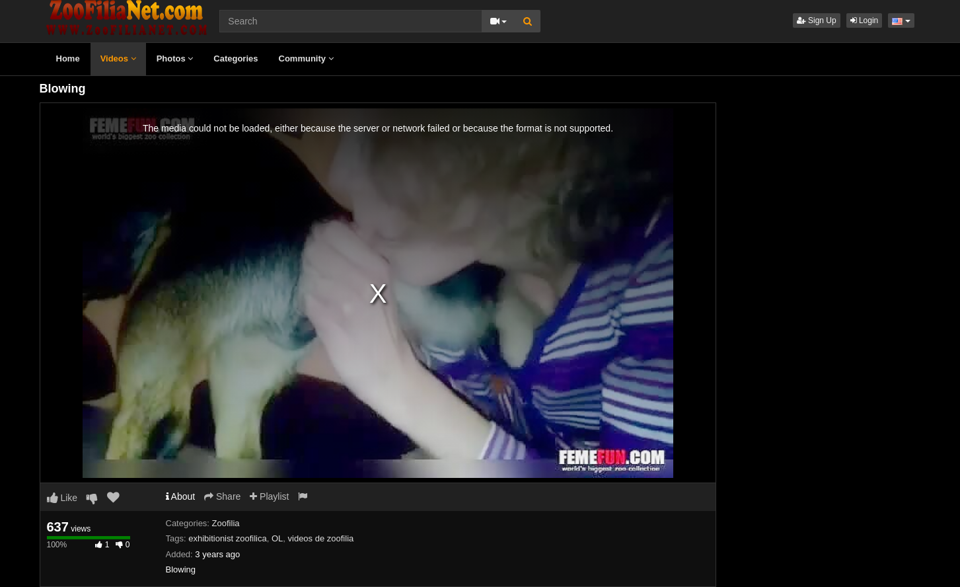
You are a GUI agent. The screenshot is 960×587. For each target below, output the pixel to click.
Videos (118, 58)
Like (62, 497)
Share (222, 496)
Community (306, 58)
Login (864, 20)
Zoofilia (226, 523)
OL (277, 538)
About (181, 496)
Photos (175, 58)
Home (68, 58)
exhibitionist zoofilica (227, 538)
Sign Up (816, 20)
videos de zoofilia (321, 538)
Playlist (269, 496)
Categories (235, 58)
